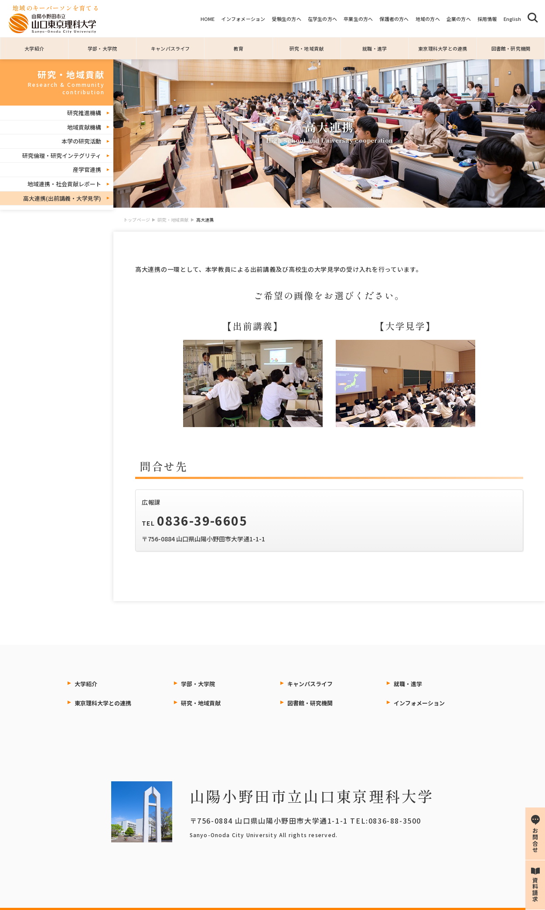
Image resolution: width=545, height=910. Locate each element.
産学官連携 (87, 169)
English (512, 18)
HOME (208, 18)
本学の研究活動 (81, 141)
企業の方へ (458, 18)
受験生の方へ (286, 18)
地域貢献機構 (84, 127)
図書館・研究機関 (511, 48)
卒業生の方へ (358, 18)
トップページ (136, 219)
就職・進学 (374, 48)
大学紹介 (34, 48)
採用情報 (487, 18)
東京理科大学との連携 (442, 48)
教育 (238, 48)
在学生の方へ (322, 18)
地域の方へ (428, 18)
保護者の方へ (394, 18)
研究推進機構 (84, 113)
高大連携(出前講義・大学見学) (62, 198)
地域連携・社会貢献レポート (64, 184)
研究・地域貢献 (307, 48)
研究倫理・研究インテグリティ (61, 155)
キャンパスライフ (170, 48)
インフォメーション (243, 18)
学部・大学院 (102, 48)
